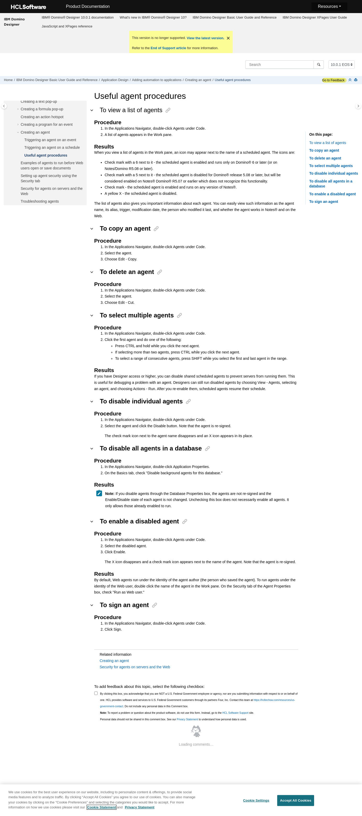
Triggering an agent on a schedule (52, 147)
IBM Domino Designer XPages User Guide (315, 17)
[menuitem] (78, 17)
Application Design (114, 80)
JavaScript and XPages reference (67, 26)
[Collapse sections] (350, 80)
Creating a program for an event (47, 124)
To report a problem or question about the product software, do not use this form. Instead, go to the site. (177, 712)
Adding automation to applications (156, 80)
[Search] (319, 64)
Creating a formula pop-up (42, 109)
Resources (328, 6)
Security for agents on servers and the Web (135, 667)
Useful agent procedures (232, 80)
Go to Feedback (333, 80)
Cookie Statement (101, 810)
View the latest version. (205, 38)
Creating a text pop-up (39, 101)
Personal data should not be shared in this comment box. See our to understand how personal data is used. (173, 719)
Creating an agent (198, 80)
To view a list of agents (327, 143)
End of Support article (168, 48)
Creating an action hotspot (42, 117)
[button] (18, 101)
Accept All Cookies (295, 803)
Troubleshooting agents (40, 201)
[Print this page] (356, 80)
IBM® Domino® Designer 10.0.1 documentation (78, 17)
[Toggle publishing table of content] (4, 106)
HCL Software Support (235, 712)
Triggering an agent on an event (50, 140)
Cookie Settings (256, 803)
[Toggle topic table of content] (358, 106)
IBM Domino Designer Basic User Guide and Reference (235, 17)
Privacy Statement (187, 719)
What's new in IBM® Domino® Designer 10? (153, 17)
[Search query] (284, 64)
